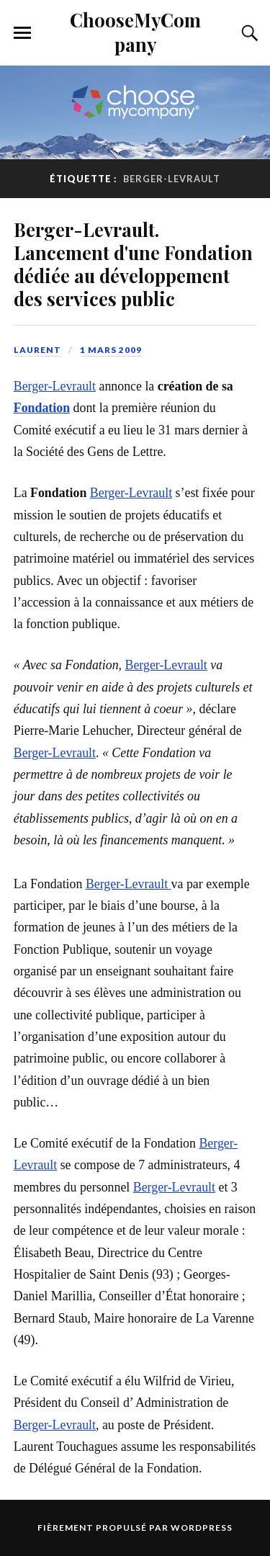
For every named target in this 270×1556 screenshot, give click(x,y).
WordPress (202, 1527)
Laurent (37, 349)
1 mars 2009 (111, 349)
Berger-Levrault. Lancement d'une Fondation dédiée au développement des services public (133, 263)
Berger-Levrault (55, 386)
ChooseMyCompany (135, 31)
